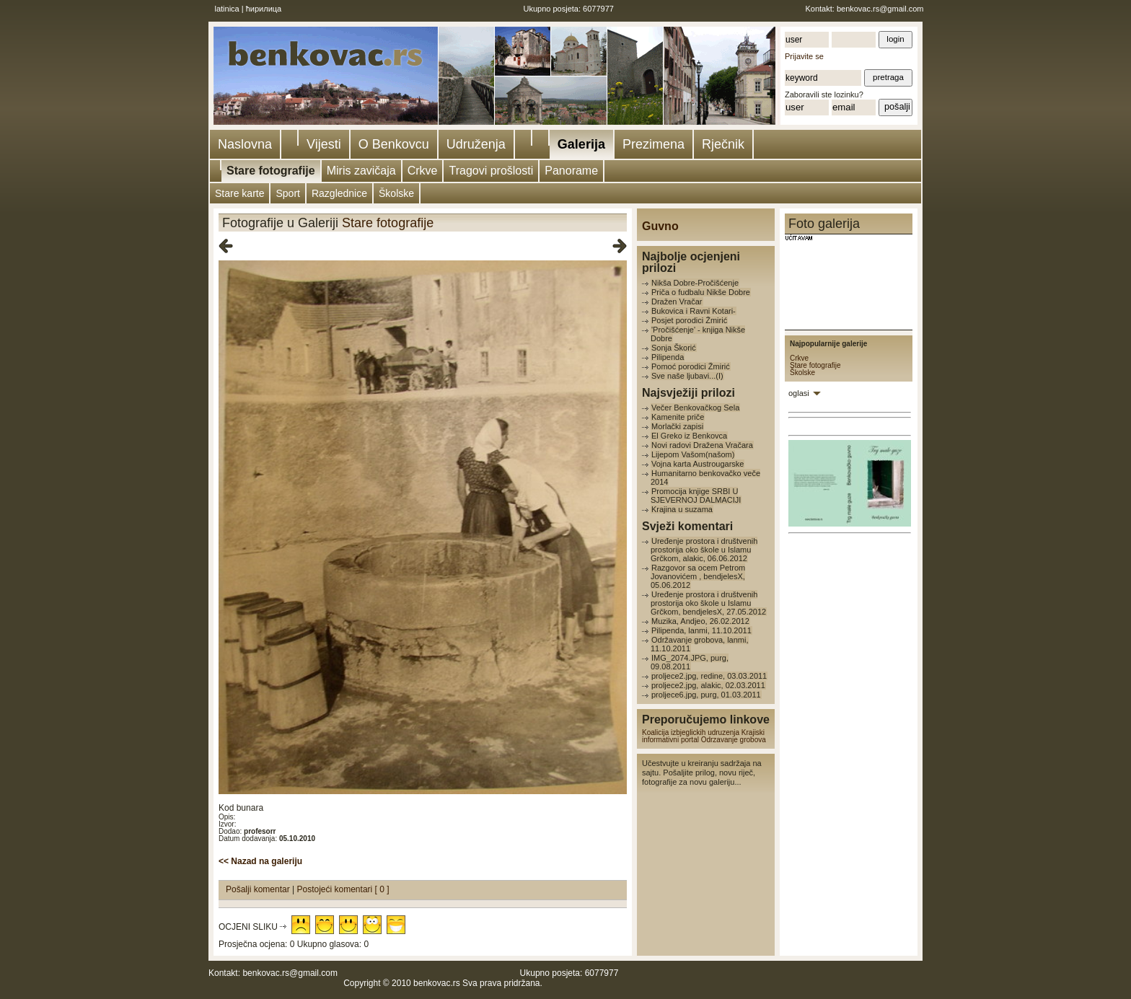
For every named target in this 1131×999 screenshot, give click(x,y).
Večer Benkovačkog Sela (695, 407)
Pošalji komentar (259, 889)
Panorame (571, 170)
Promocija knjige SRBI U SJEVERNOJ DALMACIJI (696, 495)
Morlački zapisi (677, 426)
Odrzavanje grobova (733, 740)
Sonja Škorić (673, 347)
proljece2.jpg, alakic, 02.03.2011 (708, 685)
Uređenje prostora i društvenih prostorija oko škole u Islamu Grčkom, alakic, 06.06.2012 (704, 550)
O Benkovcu (393, 144)
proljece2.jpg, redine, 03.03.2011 (709, 676)
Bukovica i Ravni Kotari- (693, 311)
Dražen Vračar (677, 301)
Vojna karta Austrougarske (697, 463)
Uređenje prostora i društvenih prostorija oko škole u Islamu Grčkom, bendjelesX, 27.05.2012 (708, 603)
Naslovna (245, 144)
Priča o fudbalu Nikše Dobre (700, 292)
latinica (227, 8)
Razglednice (339, 193)
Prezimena (653, 144)
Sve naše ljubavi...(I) (687, 375)
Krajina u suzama (682, 509)
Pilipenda (667, 357)
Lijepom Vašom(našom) (692, 454)
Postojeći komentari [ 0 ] (343, 889)
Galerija (581, 144)
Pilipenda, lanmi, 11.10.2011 (701, 630)
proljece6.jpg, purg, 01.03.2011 (706, 694)
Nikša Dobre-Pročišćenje (695, 282)
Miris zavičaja (361, 170)
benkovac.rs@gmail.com (880, 8)
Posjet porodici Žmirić (689, 320)
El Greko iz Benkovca (689, 435)
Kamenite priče (677, 417)
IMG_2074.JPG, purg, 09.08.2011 (690, 662)
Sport (287, 193)
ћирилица (264, 8)
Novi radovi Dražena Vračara (702, 445)
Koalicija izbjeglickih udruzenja (690, 732)
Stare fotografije (270, 170)
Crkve (423, 170)
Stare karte (239, 193)
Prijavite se (804, 56)
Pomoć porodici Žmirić (690, 366)
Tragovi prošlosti (491, 170)
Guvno (660, 226)
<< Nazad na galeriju (260, 861)
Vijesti (324, 144)
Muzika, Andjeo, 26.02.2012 (700, 621)
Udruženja (476, 144)
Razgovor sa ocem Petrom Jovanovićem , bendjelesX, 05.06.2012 (698, 576)
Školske (396, 193)
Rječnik (723, 144)
